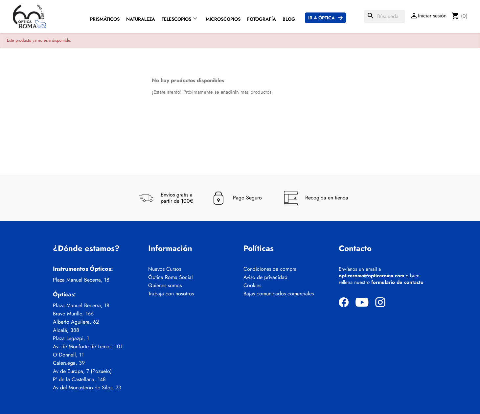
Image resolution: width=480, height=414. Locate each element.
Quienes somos (165, 285)
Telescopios (176, 19)
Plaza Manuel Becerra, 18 (81, 280)
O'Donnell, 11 (68, 355)
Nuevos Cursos (164, 269)
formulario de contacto (397, 282)
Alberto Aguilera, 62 (76, 322)
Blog (289, 19)
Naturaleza (140, 19)
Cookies (252, 285)
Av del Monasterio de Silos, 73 (87, 387)
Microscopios (223, 19)
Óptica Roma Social (170, 277)
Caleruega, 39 (69, 363)
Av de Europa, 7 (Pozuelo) (82, 371)
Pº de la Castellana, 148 (79, 379)
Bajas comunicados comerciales (278, 293)
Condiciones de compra (270, 269)
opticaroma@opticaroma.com (371, 275)
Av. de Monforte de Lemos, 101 (88, 346)
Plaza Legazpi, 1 (71, 338)
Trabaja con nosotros (171, 293)
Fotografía (261, 19)
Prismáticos (105, 19)
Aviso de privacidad (265, 277)
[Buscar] (384, 16)
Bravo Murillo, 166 (73, 313)
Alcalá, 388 (66, 330)
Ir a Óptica (321, 17)
